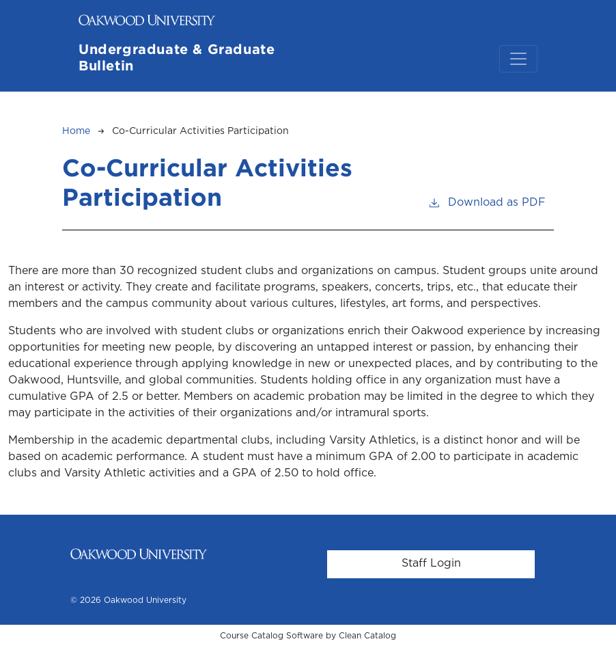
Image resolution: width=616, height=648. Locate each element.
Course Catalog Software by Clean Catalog (308, 636)
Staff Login (431, 563)
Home (76, 131)
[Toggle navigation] (518, 58)
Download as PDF (487, 201)
